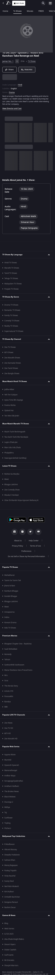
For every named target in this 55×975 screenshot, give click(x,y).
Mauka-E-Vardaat (11, 495)
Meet (6, 479)
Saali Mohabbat (10, 649)
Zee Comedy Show (12, 489)
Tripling (7, 823)
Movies (30, 11)
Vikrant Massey (10, 849)
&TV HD (7, 733)
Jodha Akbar (9, 389)
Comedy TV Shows (11, 320)
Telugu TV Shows (11, 278)
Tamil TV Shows (10, 273)
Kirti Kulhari (9, 891)
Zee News (8, 723)
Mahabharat (9, 575)
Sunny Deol (9, 881)
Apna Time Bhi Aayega (13, 400)
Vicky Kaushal (9, 876)
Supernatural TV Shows (13, 331)
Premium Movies (9, 636)
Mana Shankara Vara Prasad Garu (18, 670)
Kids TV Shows (10, 628)
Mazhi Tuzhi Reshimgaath (14, 431)
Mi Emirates (9, 960)
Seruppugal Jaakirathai (13, 781)
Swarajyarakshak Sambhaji (15, 458)
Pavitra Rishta (10, 405)
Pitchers (7, 828)
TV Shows (32, 61)
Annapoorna (9, 612)
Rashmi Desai (10, 907)
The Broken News (11, 791)
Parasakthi (8, 696)
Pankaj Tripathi (10, 870)
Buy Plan (19, 3)
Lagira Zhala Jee (10, 442)
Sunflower (8, 817)
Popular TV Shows (10, 567)
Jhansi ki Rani (9, 585)
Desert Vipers (10, 944)
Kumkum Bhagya (11, 591)
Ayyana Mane (10, 754)
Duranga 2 (8, 802)
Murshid (7, 760)
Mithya (7, 807)
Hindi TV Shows (10, 262)
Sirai (6, 680)
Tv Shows (17, 11)
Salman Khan (9, 860)
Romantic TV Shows (12, 310)
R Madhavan (9, 844)
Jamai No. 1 (7, 61)
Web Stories (9, 928)
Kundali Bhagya (10, 596)
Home (5, 11)
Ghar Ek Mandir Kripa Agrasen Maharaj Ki (21, 500)
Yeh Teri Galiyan (10, 394)
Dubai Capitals (10, 949)
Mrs (6, 675)
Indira (6, 617)
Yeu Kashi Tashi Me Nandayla (16, 437)
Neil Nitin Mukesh (11, 886)
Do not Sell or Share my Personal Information (26, 556)
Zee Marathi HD (10, 738)
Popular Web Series (10, 746)
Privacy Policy (17, 546)
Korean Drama (10, 622)
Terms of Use (35, 546)
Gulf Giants (8, 955)
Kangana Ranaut (11, 902)
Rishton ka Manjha (11, 474)
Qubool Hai (8, 410)
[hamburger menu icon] (50, 3)
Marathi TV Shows (11, 268)
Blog (6, 923)
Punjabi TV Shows (11, 289)
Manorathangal (10, 770)
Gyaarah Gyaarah (11, 765)
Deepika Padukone (12, 854)
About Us (18, 540)
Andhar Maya (9, 775)
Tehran (7, 659)
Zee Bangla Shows (11, 373)
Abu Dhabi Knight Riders (14, 939)
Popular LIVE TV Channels (13, 715)
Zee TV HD (8, 728)
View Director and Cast (12, 108)
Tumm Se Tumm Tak (12, 580)
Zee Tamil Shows (11, 368)
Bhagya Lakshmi (11, 484)
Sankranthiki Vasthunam (14, 665)
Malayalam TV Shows (13, 283)
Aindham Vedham (11, 786)
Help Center (34, 540)
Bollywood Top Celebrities (13, 836)
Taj (5, 812)
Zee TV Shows (10, 347)
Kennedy (7, 654)
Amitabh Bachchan (12, 897)
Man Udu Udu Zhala (12, 447)
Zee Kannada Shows (12, 363)
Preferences (26, 551)
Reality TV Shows (11, 326)
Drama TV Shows (11, 305)
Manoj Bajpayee (11, 865)
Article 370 (8, 691)
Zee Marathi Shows (12, 357)
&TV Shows (8, 352)
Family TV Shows (11, 315)
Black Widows (10, 796)
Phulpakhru (9, 452)
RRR (5, 707)
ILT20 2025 (8, 934)
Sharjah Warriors (11, 965)
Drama (12, 92)
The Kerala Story (11, 686)
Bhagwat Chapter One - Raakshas (18, 643)
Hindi (20, 85)
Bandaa (7, 701)
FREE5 (41, 11)
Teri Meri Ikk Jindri (11, 415)
